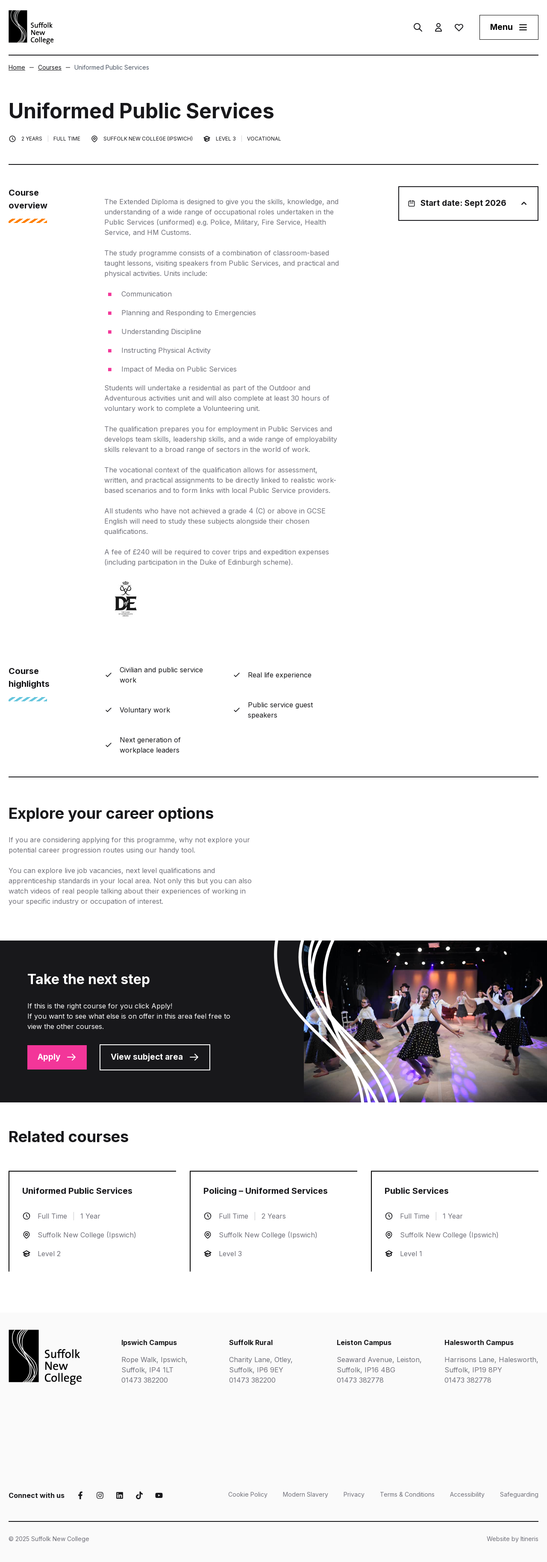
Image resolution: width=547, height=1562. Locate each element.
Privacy (354, 1494)
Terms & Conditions (407, 1494)
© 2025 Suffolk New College (49, 1538)
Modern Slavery (305, 1494)
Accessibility (467, 1494)
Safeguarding (519, 1494)
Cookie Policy (248, 1494)
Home (17, 67)
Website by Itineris (512, 1538)
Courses (45, 67)
